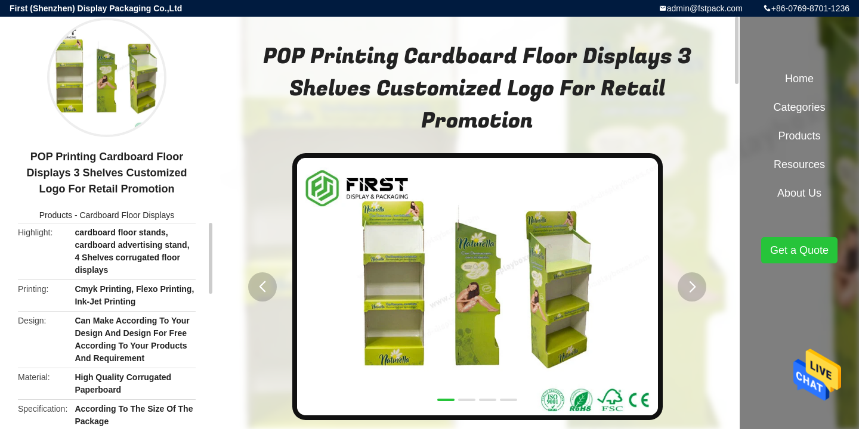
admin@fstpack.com (705, 8)
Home (799, 79)
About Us (799, 193)
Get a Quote (799, 250)
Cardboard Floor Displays (126, 215)
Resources (799, 164)
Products (55, 215)
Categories (799, 107)
